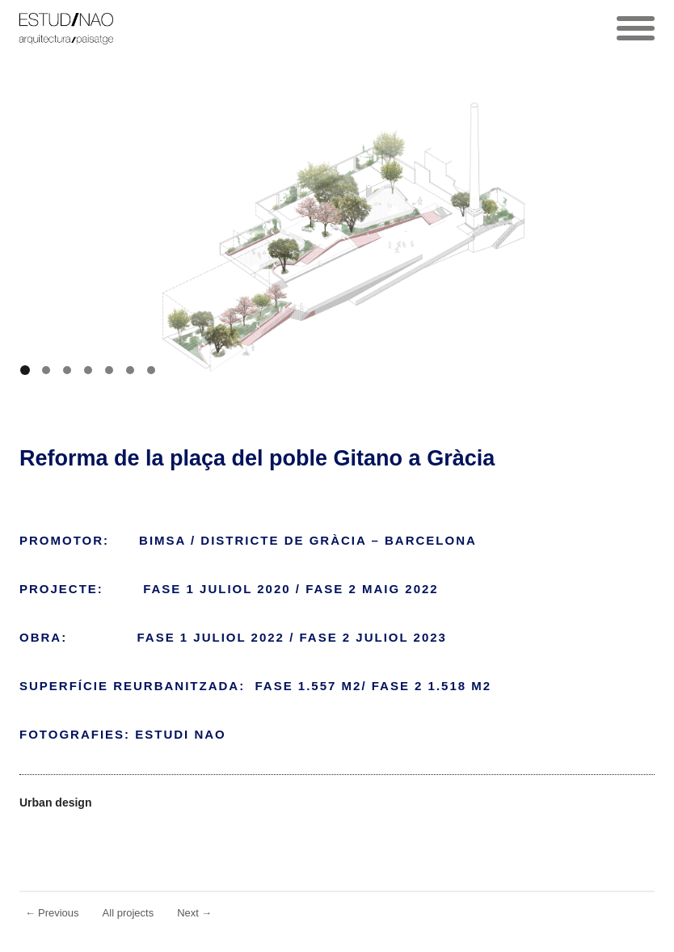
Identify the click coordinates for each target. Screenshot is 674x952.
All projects (128, 913)
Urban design (55, 802)
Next (194, 913)
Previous (52, 913)
